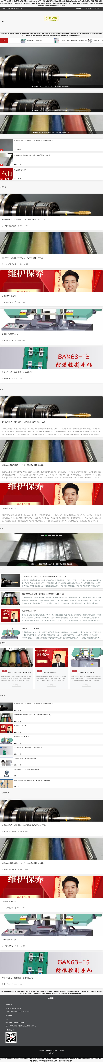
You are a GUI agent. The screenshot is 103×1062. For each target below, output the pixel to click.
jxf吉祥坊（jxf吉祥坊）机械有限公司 (11, 1058)
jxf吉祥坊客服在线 (10, 264)
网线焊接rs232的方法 (37, 40)
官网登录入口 (89, 8)
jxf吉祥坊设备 (8, 302)
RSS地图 (55, 1050)
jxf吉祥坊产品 (8, 340)
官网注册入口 (80, 8)
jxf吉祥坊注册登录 (10, 226)
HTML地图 (61, 1050)
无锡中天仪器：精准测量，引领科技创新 (78, 40)
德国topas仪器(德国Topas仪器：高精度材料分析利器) (32, 155)
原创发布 (7, 378)
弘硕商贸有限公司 (20, 170)
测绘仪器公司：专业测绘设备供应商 (26, 769)
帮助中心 (98, 9)
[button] (42, 535)
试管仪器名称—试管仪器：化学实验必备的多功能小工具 (33, 141)
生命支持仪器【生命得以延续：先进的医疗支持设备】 (32, 780)
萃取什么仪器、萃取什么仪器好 (25, 758)
